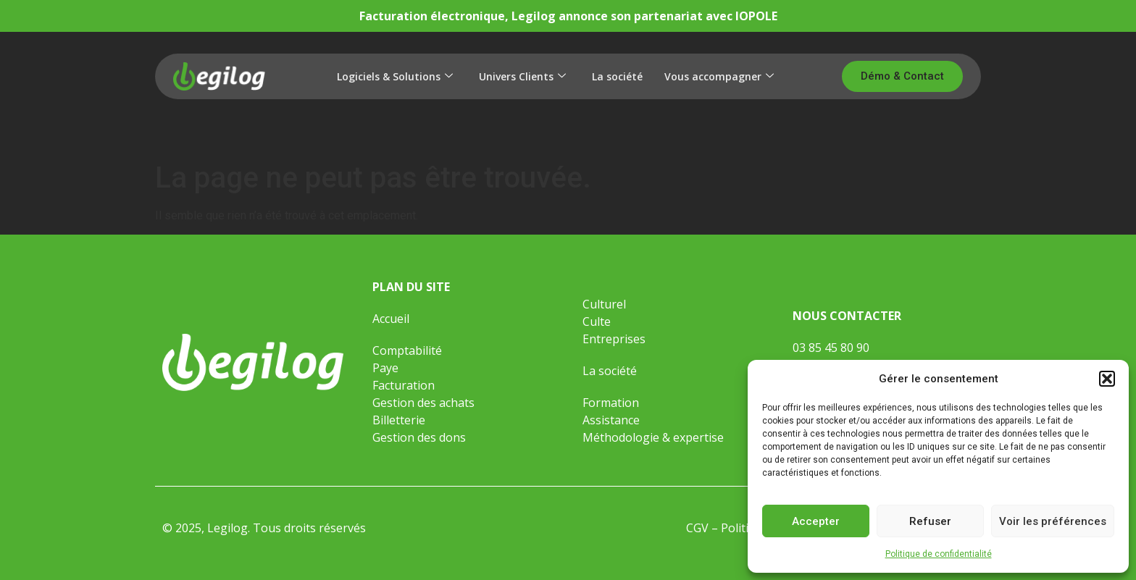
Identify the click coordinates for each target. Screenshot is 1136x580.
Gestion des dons (419, 437)
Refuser (930, 521)
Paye (385, 368)
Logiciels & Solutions (395, 76)
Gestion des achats (423, 403)
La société (617, 76)
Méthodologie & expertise (653, 437)
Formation (612, 403)
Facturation (403, 385)
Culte (596, 321)
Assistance (611, 420)
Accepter (816, 521)
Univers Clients (522, 76)
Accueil (390, 319)
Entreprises (614, 339)
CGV (697, 528)
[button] (1107, 378)
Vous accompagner (719, 76)
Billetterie (398, 420)
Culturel (604, 304)
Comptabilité (407, 350)
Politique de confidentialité (938, 554)
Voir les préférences (1052, 521)
